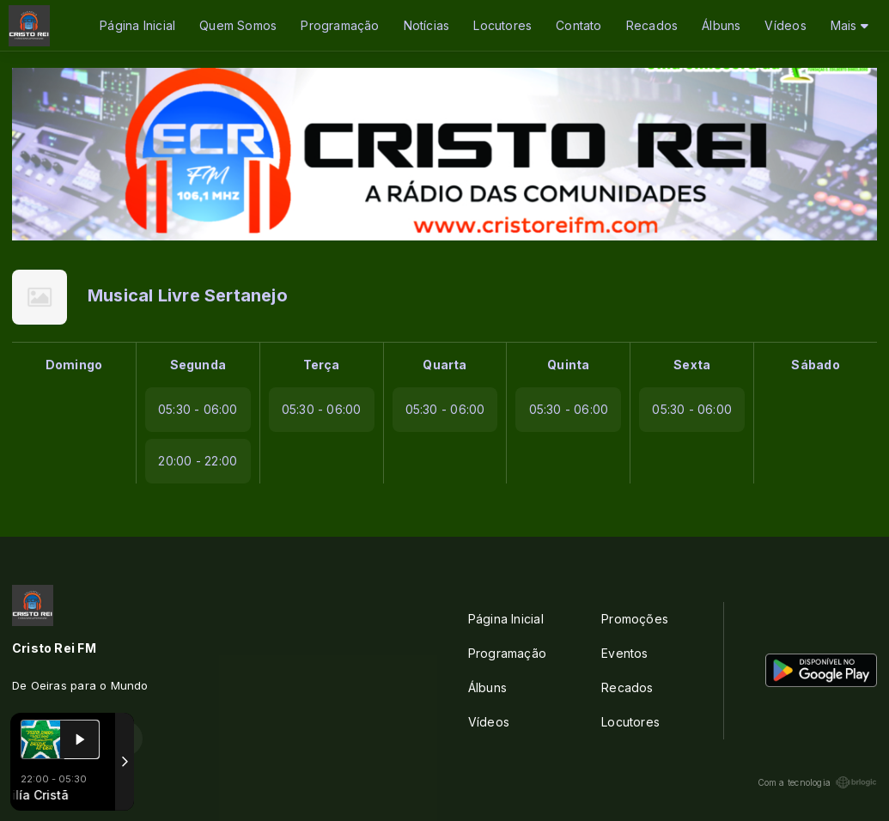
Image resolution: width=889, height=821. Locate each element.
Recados (652, 25)
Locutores (502, 25)
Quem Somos (238, 25)
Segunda (198, 364)
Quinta (568, 364)
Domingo (74, 364)
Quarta (444, 364)
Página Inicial (137, 25)
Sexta (691, 364)
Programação (340, 25)
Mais (849, 25)
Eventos (624, 653)
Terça (321, 364)
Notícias (427, 25)
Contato (578, 25)
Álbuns (721, 25)
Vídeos (785, 25)
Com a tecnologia (817, 782)
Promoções (634, 618)
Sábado (815, 364)
